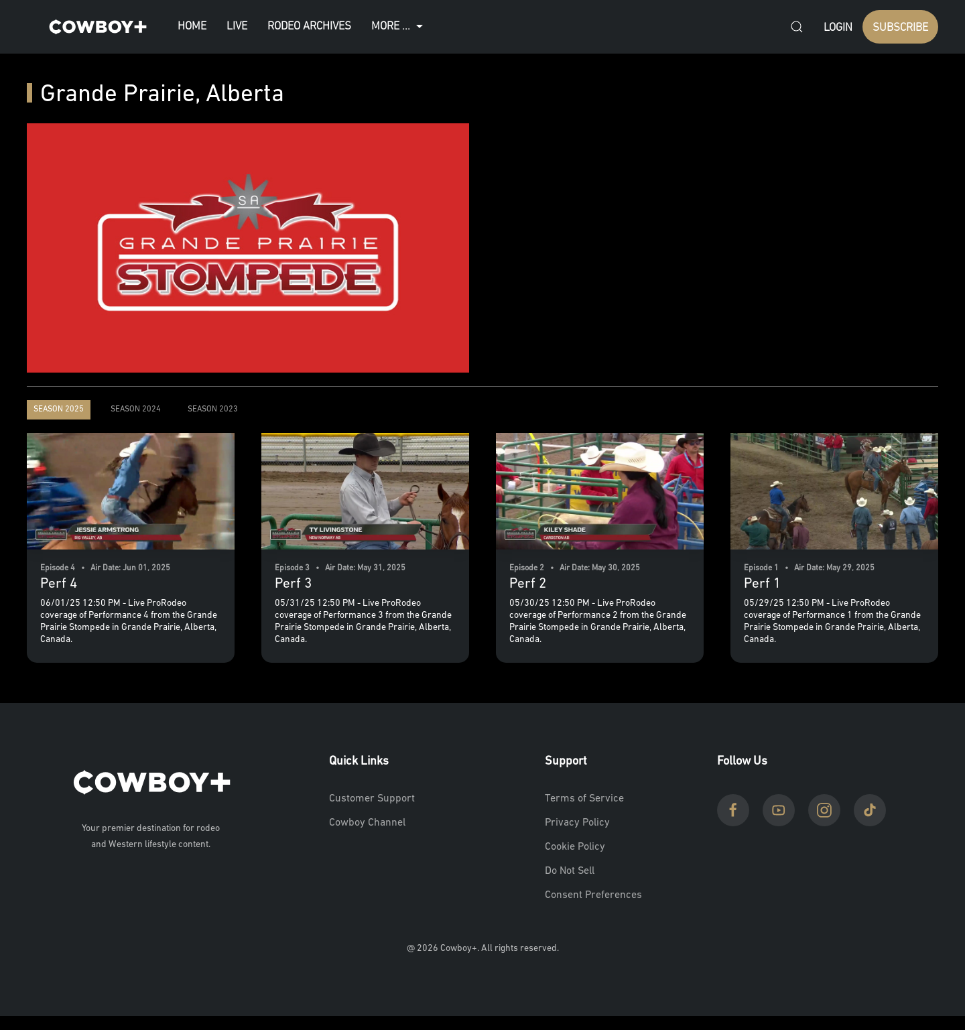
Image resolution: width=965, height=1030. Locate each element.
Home (192, 26)
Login (838, 28)
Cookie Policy (575, 847)
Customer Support (372, 798)
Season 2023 (213, 409)
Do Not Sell (569, 871)
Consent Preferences (593, 895)
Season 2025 (59, 409)
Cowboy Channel (367, 823)
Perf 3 (293, 584)
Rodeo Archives (309, 26)
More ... (398, 27)
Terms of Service (584, 798)
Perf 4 (58, 584)
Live (237, 26)
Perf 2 (527, 584)
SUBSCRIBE (900, 28)
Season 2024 (136, 409)
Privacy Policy (577, 823)
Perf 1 (762, 584)
